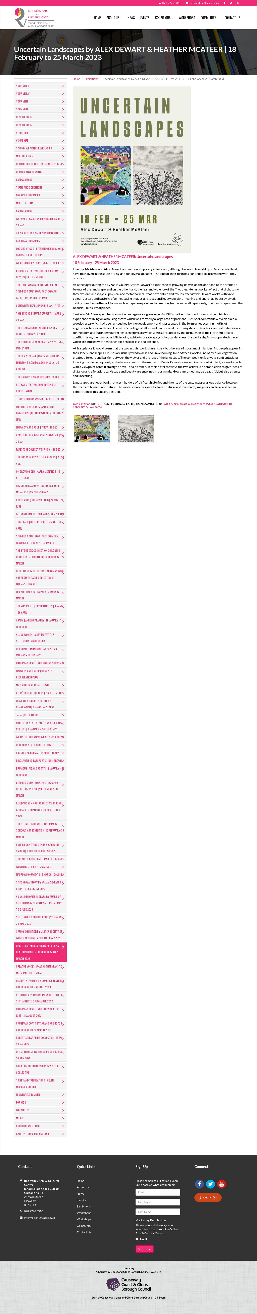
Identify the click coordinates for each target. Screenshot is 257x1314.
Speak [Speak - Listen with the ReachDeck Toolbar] (207, 1204)
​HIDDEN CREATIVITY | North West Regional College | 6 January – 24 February (41, 732)
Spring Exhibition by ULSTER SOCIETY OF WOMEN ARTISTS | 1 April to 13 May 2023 (41, 941)
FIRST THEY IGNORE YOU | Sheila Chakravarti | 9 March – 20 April (41, 710)
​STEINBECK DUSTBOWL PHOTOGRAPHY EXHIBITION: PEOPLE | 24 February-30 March (41, 795)
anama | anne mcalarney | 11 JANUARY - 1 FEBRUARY (41, 630)
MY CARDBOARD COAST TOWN (41, 691)
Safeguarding (41, 179)
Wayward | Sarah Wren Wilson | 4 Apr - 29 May (41, 221)
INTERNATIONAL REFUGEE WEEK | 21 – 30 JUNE (41, 517)
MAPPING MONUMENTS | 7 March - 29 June (41, 881)
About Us (83, 1193)
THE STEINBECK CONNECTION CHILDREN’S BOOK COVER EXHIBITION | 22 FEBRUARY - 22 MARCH (41, 563)
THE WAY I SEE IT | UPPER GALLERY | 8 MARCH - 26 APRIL (41, 615)
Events (144, 17)
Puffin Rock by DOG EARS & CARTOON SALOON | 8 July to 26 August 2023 (41, 854)
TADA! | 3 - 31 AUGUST (41, 721)
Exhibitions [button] (164, 17)
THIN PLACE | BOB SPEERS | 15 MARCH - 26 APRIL (41, 531)
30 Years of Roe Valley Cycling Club (41, 233)
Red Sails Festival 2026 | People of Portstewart (41, 387)
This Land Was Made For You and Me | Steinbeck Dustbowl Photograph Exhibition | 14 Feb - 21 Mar (41, 291)
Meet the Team (41, 203)
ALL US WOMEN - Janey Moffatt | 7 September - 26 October (41, 644)
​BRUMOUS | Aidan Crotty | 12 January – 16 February (41, 778)
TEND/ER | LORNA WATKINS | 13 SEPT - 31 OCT (41, 399)
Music (41, 1124)
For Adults (41, 1116)
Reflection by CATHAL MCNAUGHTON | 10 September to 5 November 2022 (41, 1004)
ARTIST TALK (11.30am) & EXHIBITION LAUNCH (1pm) (127, 403)
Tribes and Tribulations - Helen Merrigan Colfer (41, 1090)
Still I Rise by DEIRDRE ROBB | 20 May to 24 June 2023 (41, 926)
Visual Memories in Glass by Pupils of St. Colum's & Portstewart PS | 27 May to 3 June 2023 (41, 909)
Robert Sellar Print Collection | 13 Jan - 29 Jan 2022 (41, 1047)
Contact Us (232, 17)
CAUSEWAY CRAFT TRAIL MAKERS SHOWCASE (41, 669)
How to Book (41, 117)
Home (97, 17)
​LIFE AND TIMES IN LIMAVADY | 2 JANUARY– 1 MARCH (41, 601)
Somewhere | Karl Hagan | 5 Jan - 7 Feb (41, 305)
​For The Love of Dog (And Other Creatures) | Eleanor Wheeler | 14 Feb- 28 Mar (41, 412)
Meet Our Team (41, 156)
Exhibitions (91, 78)
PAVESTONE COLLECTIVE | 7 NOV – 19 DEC (41, 449)
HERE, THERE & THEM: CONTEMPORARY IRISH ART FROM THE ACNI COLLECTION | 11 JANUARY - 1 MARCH (41, 583)
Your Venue (41, 85)
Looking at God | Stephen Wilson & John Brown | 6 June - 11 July (41, 251)
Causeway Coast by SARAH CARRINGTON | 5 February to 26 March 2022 (41, 1033)
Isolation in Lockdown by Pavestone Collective (41, 1075)
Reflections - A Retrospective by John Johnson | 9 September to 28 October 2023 (41, 816)
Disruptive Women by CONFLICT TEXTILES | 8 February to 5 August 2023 (41, 990)
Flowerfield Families (41, 1101)
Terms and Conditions (41, 187)
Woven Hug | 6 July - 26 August (41, 873)
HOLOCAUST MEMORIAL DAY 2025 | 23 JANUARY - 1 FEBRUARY (41, 658)
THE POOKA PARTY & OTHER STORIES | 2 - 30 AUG (41, 460)
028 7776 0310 (33, 1217)
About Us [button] (114, 17)
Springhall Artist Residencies (41, 148)
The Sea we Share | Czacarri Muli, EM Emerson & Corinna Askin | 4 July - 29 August (41, 362)
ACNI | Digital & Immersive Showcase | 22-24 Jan (41, 438)
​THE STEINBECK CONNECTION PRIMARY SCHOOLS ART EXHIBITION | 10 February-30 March (41, 836)
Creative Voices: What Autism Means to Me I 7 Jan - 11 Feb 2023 (41, 976)
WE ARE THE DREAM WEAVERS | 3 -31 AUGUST (41, 743)
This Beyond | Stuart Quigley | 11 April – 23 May (41, 316)
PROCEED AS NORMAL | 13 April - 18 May (41, 759)
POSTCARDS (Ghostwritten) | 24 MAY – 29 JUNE (41, 503)
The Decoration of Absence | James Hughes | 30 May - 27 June (41, 330)
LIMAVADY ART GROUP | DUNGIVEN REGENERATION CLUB (41, 680)
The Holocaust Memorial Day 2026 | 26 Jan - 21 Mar (41, 345)
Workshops (187, 17)
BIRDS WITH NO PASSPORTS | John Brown (41, 767)
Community (84, 1232)
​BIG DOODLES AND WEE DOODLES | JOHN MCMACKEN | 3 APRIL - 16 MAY (41, 488)
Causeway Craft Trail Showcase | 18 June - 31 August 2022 (41, 1018)
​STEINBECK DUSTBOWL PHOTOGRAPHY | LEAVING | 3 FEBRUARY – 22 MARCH (41, 545)
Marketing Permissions (151, 1226)
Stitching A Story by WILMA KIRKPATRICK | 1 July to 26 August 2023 (41, 891)
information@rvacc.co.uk (39, 1224)
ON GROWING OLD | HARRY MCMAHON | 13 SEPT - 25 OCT (41, 474)
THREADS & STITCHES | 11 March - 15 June (41, 865)
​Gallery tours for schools (41, 1140)
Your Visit (41, 101)
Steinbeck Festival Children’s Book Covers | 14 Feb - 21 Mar (41, 273)
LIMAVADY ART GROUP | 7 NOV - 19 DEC (41, 427)
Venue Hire (41, 132)
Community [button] (210, 17)
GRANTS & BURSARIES (41, 195)
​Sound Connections (41, 1132)
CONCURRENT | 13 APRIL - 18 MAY (41, 751)
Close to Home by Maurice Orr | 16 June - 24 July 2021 (41, 1061)
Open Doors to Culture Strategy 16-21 (41, 164)
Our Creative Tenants (41, 172)
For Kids (41, 1109)
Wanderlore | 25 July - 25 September (41, 263)
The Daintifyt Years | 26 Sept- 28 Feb (41, 377)
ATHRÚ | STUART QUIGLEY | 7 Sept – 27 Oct (41, 699)
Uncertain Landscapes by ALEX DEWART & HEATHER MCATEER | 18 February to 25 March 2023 (41, 958)
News (131, 17)
